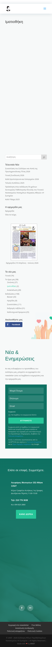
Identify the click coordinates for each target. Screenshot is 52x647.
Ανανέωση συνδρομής (24, 628)
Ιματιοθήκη (11, 286)
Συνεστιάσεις (12, 304)
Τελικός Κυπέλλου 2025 (14, 183)
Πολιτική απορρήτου (16, 631)
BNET (32, 643)
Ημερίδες (11, 300)
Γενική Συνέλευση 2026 (14, 175)
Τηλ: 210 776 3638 (19, 500)
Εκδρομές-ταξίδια (14, 308)
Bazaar (10, 297)
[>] (44, 157)
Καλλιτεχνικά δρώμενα (16, 312)
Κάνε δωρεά (26, 514)
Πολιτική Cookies (34, 631)
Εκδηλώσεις (10, 294)
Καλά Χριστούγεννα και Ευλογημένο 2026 (22, 179)
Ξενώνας (10, 282)
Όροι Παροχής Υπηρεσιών (22, 444)
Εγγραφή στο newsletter (18, 625)
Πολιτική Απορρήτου (15, 436)
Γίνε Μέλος (36, 625)
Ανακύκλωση (12, 290)
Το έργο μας (10, 279)
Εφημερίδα (9, 211)
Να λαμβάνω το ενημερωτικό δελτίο (22, 415)
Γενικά (7, 275)
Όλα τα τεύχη (10, 214)
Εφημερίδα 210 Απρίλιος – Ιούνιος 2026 (22, 263)
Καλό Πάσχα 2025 (12, 199)
